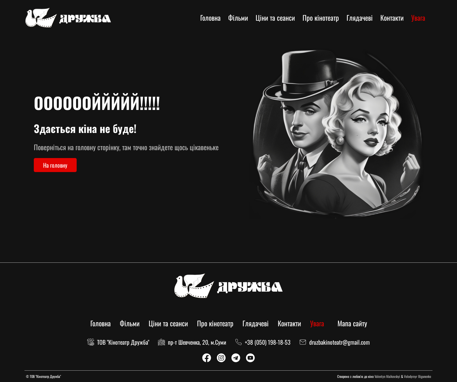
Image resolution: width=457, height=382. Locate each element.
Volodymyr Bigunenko (417, 376)
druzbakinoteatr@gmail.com (339, 342)
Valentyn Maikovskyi (387, 376)
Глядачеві (360, 17)
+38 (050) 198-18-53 (268, 342)
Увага (418, 17)
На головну (55, 165)
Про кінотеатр (321, 17)
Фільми (238, 17)
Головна (210, 17)
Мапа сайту (352, 323)
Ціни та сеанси (275, 17)
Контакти (392, 17)
